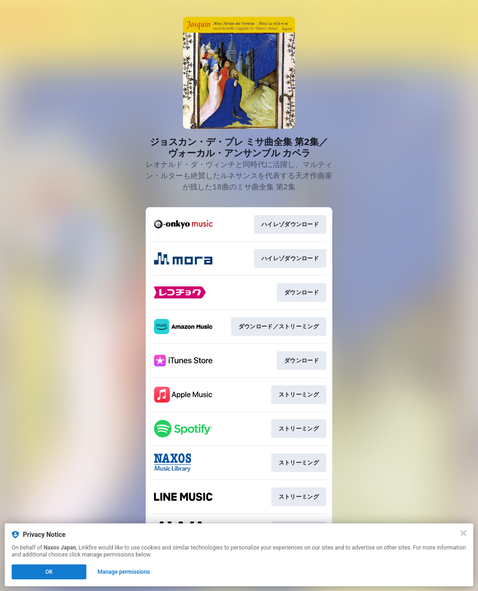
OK (49, 572)
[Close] (463, 533)
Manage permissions (124, 572)
